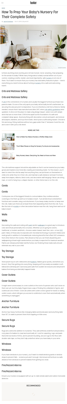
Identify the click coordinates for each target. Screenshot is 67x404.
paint (30, 225)
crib (4, 102)
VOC (61, 230)
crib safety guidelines (52, 109)
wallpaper (41, 225)
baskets (34, 262)
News (3, 8)
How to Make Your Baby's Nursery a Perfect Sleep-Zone (34, 137)
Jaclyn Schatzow (8, 21)
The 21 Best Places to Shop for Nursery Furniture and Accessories (37, 146)
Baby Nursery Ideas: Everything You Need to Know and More (36, 155)
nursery (49, 78)
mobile (16, 206)
